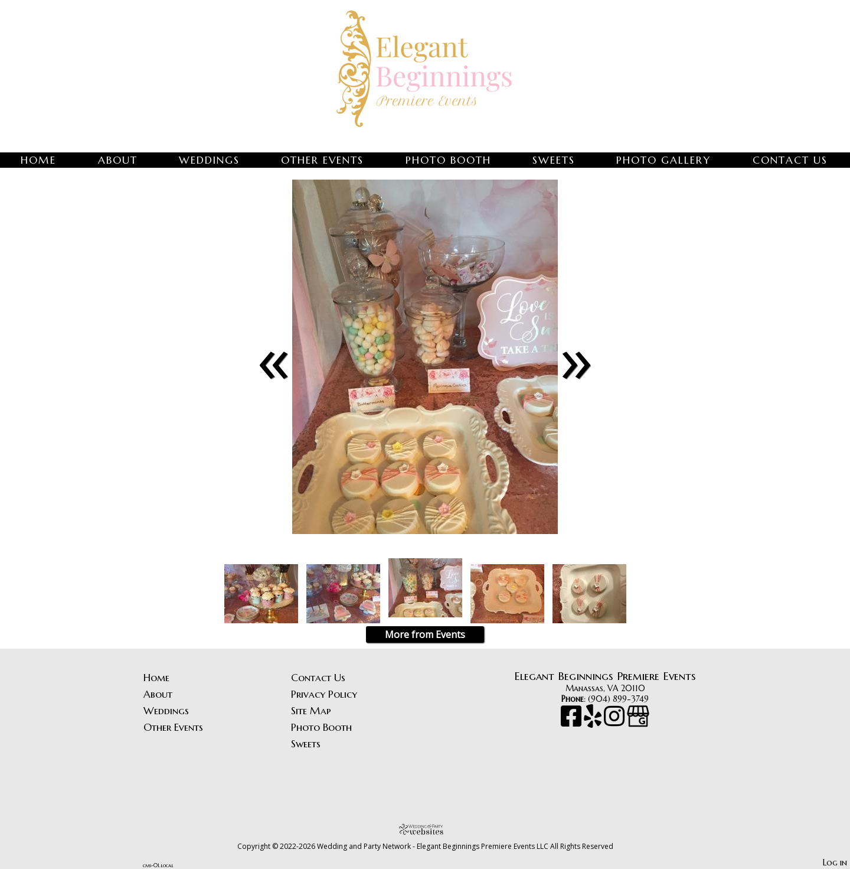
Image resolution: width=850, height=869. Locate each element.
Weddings (209, 160)
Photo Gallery (663, 160)
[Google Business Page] (638, 722)
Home (38, 160)
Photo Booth (448, 160)
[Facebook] (572, 722)
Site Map (311, 710)
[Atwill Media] (425, 829)
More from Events (425, 634)
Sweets (553, 160)
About (118, 160)
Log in (835, 862)
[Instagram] (615, 722)
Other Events (322, 160)
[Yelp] (594, 722)
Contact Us (790, 160)
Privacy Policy (324, 694)
